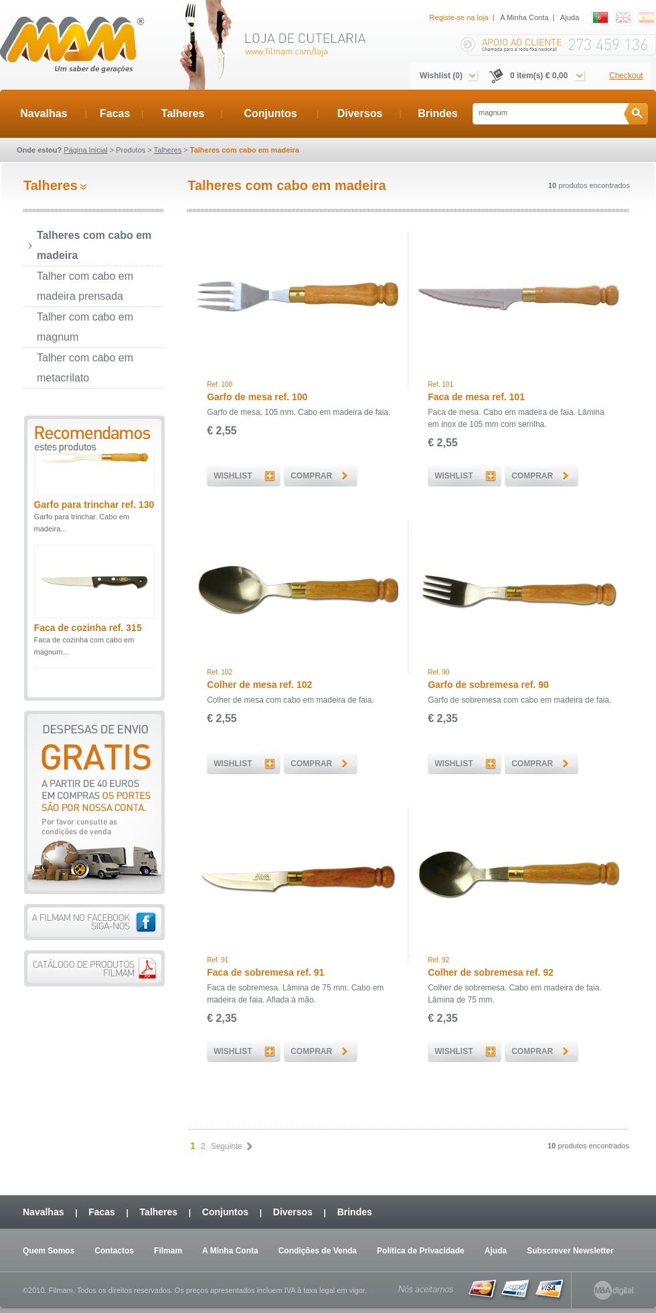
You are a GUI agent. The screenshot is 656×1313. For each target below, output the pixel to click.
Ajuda (569, 17)
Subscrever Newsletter (570, 1250)
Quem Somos (48, 1250)
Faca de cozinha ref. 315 (88, 642)
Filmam (168, 1250)
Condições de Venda (317, 1250)
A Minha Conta (524, 17)
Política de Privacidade (421, 1250)
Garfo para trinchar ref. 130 (94, 519)
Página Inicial (85, 150)
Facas (115, 113)
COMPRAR (311, 475)
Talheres (183, 113)
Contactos (114, 1250)
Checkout (626, 75)
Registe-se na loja (459, 17)
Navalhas (43, 113)
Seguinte (231, 1146)
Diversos (360, 113)
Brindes (438, 113)
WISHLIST (233, 475)
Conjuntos (270, 113)
